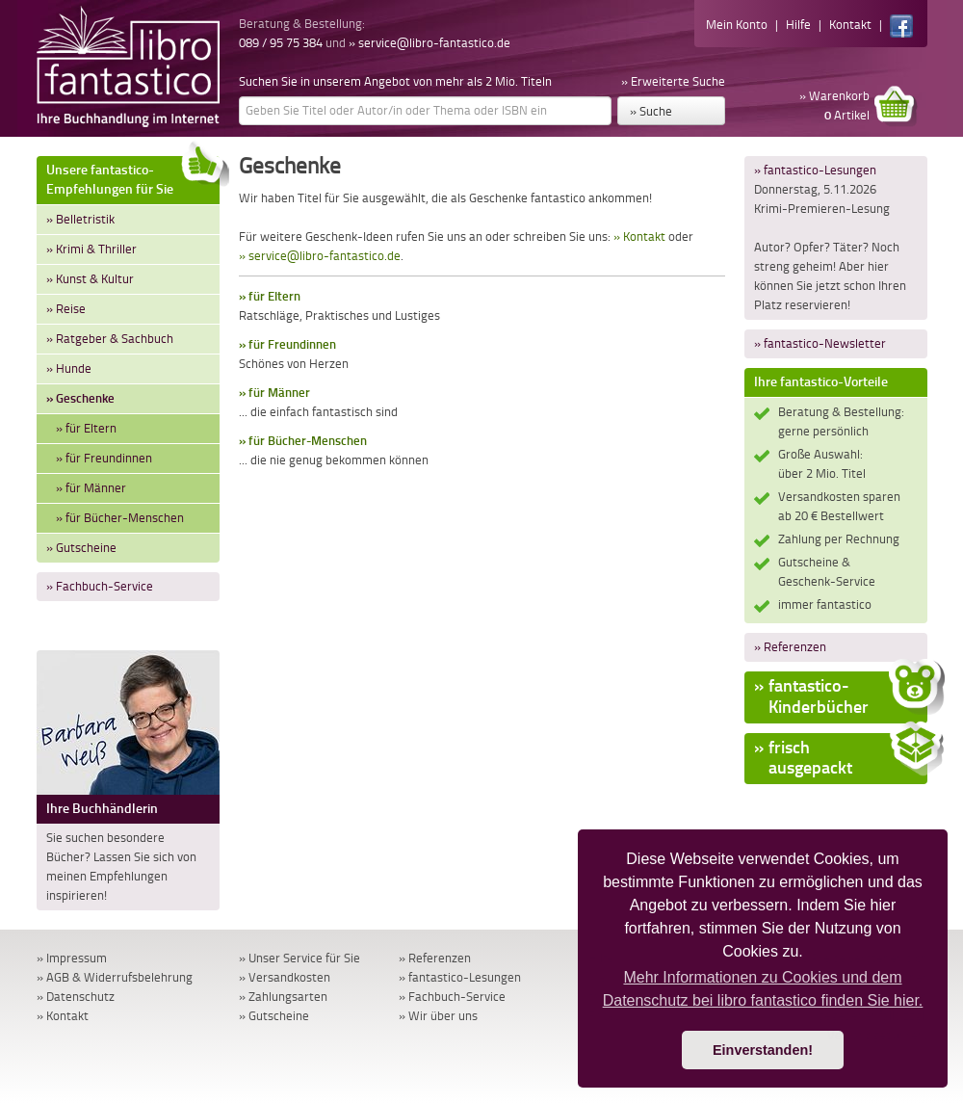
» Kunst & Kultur (90, 279)
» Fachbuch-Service (99, 586)
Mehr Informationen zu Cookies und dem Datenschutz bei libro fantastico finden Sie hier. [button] (763, 989)
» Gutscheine (81, 547)
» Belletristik (80, 219)
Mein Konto (737, 24)
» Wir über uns (438, 1016)
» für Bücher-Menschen (120, 518)
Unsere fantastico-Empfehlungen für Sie (133, 176)
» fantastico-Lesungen (815, 170)
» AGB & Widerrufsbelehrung (115, 977)
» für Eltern (86, 428)
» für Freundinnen (104, 458)
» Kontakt (639, 236)
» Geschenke (80, 398)
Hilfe (798, 24)
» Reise (66, 309)
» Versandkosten (284, 977)
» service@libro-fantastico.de (429, 43)
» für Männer (91, 488)
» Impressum (72, 958)
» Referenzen (790, 647)
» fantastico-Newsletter (820, 343)
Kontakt (850, 24)
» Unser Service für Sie (299, 958)
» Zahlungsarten (283, 996)
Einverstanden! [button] (763, 1050)
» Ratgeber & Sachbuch (109, 338)
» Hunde (68, 368)
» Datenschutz (76, 996)
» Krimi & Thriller (91, 249)
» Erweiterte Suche (673, 81)
